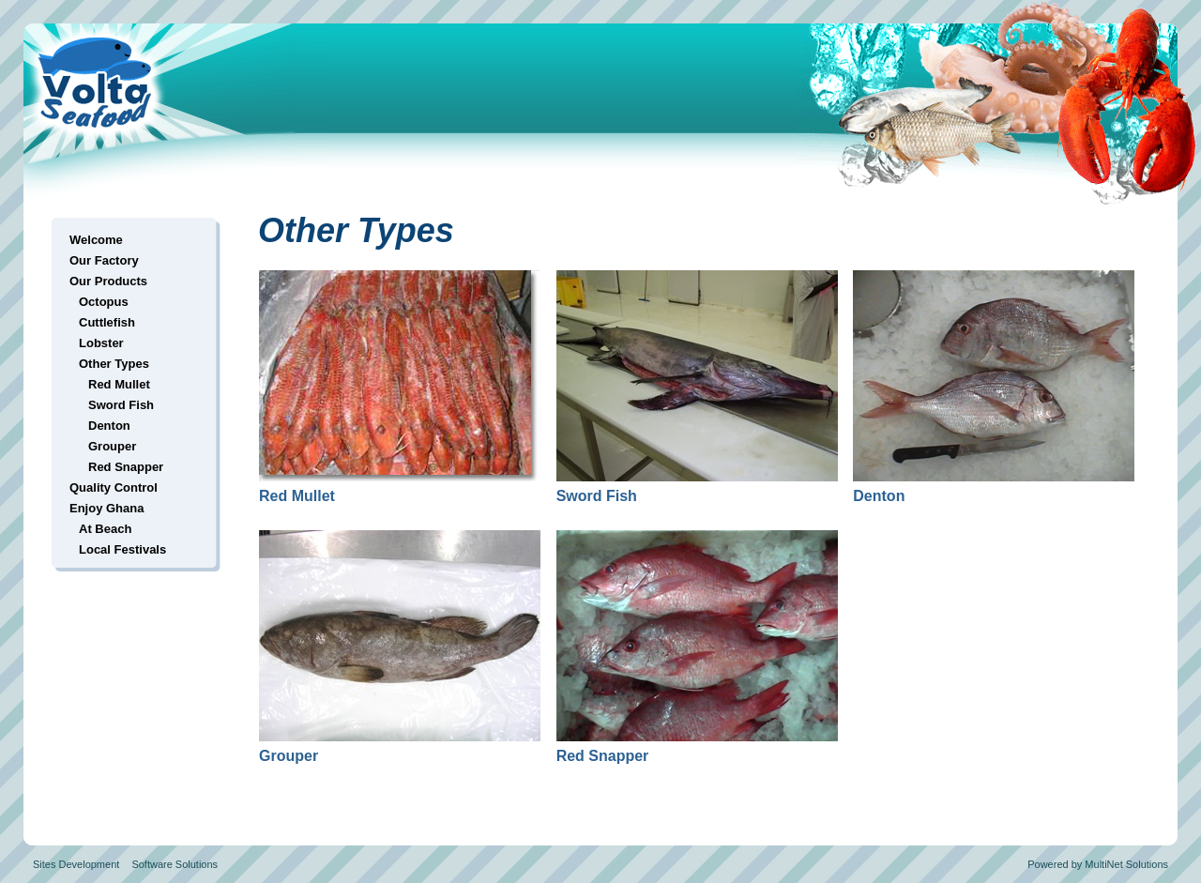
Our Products (108, 281)
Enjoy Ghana (106, 508)
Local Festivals (122, 549)
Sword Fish (121, 405)
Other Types (114, 364)
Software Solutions (174, 864)
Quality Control (113, 487)
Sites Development (76, 864)
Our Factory (104, 260)
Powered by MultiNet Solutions (1097, 864)
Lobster (101, 343)
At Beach (105, 529)
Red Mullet (119, 384)
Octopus (104, 302)
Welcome (96, 240)
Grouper (112, 446)
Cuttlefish (107, 322)
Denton (109, 426)
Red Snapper (125, 467)
